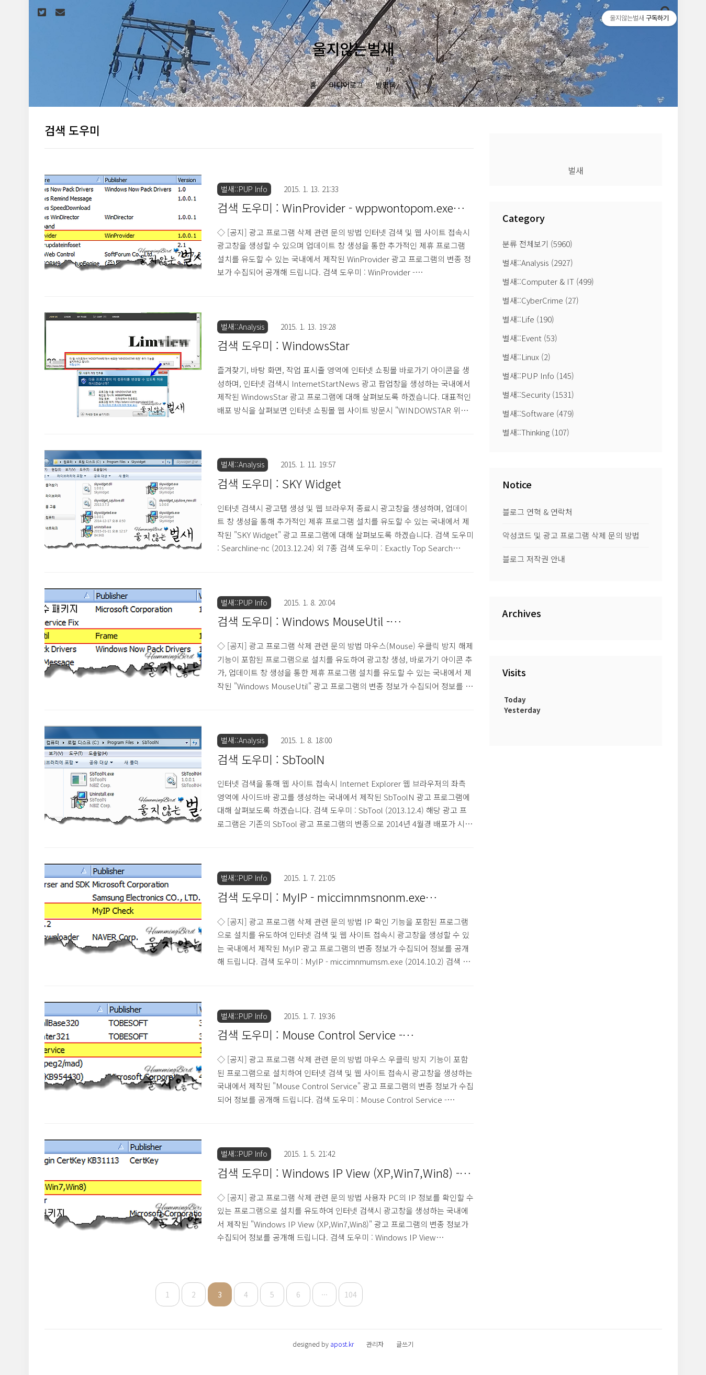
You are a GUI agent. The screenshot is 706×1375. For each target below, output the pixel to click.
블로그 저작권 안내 (533, 558)
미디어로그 (346, 85)
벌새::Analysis (537, 262)
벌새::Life (528, 319)
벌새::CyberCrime (540, 300)
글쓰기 (404, 1343)
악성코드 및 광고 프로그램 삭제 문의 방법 (571, 535)
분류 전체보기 (537, 243)
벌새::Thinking (535, 432)
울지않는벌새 (353, 48)
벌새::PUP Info (538, 375)
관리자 (375, 1343)
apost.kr (342, 1343)
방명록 (386, 85)
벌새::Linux (526, 356)
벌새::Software (538, 413)
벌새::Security (538, 394)
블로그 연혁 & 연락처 (537, 511)
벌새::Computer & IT (548, 281)
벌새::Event (529, 337)
